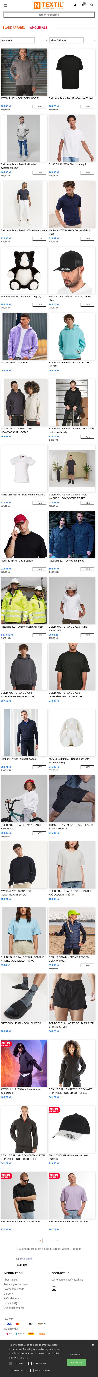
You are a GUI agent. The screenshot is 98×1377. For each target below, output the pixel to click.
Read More (22, 1357)
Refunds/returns (13, 1298)
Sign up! (22, 1265)
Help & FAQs (11, 1303)
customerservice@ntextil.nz (67, 1279)
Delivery (8, 1293)
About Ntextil (11, 1279)
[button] (75, 5)
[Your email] (41, 1258)
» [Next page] (57, 1240)
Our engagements (14, 1307)
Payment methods (14, 1289)
